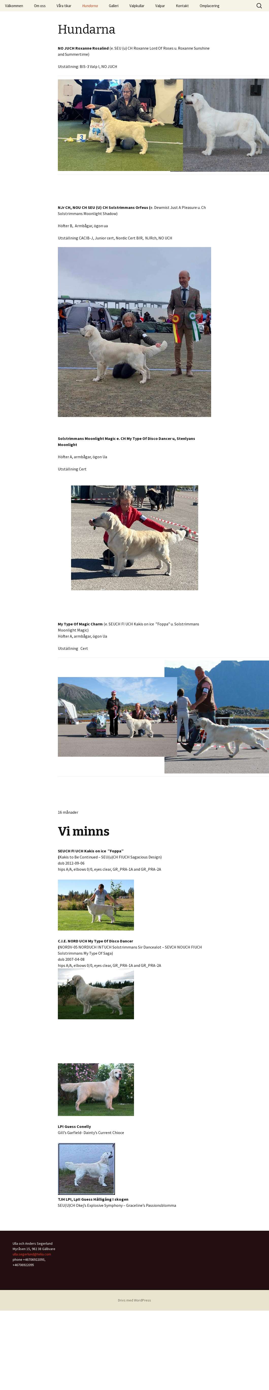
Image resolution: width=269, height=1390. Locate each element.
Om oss (40, 5)
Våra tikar (64, 5)
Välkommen (14, 5)
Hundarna (90, 5)
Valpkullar (136, 5)
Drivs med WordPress (134, 1300)
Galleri (114, 5)
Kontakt (182, 5)
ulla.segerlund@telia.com (32, 1254)
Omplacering (210, 5)
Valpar (160, 5)
